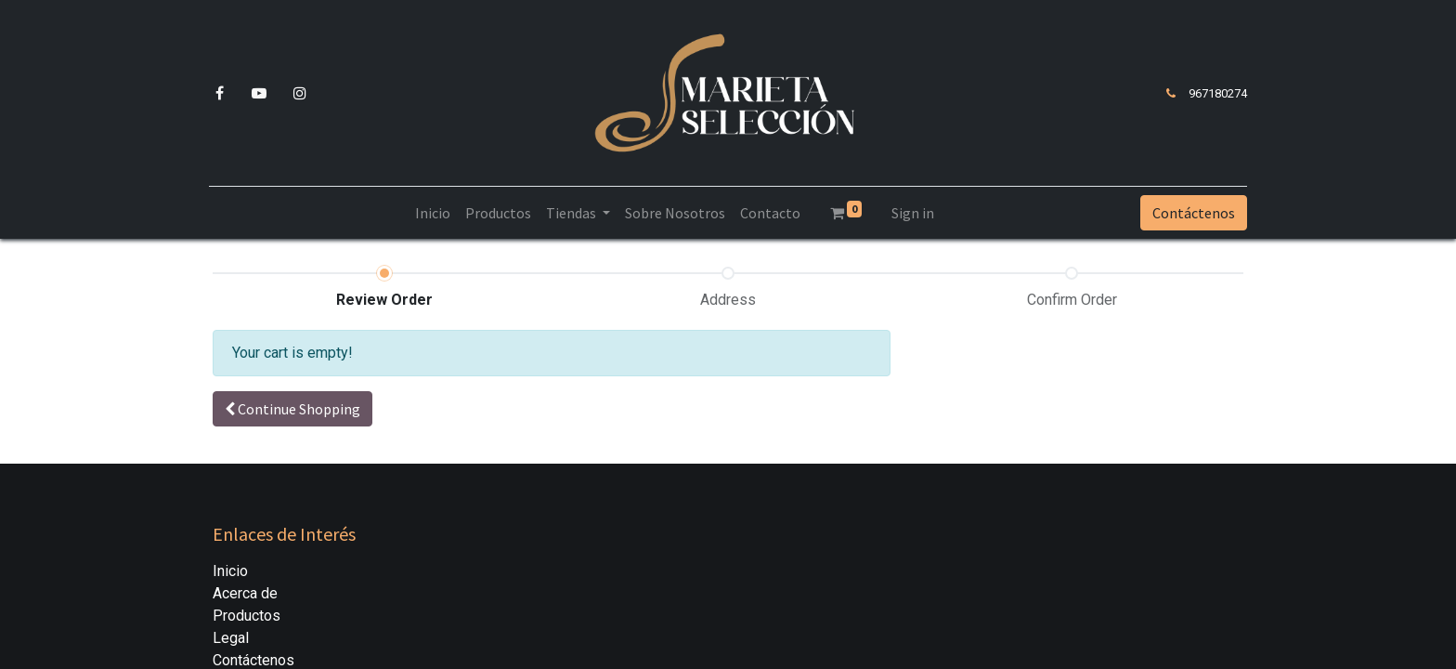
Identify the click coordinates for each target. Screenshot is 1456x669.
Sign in (912, 212)
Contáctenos (1190, 212)
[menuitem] (433, 212)
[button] (292, 408)
